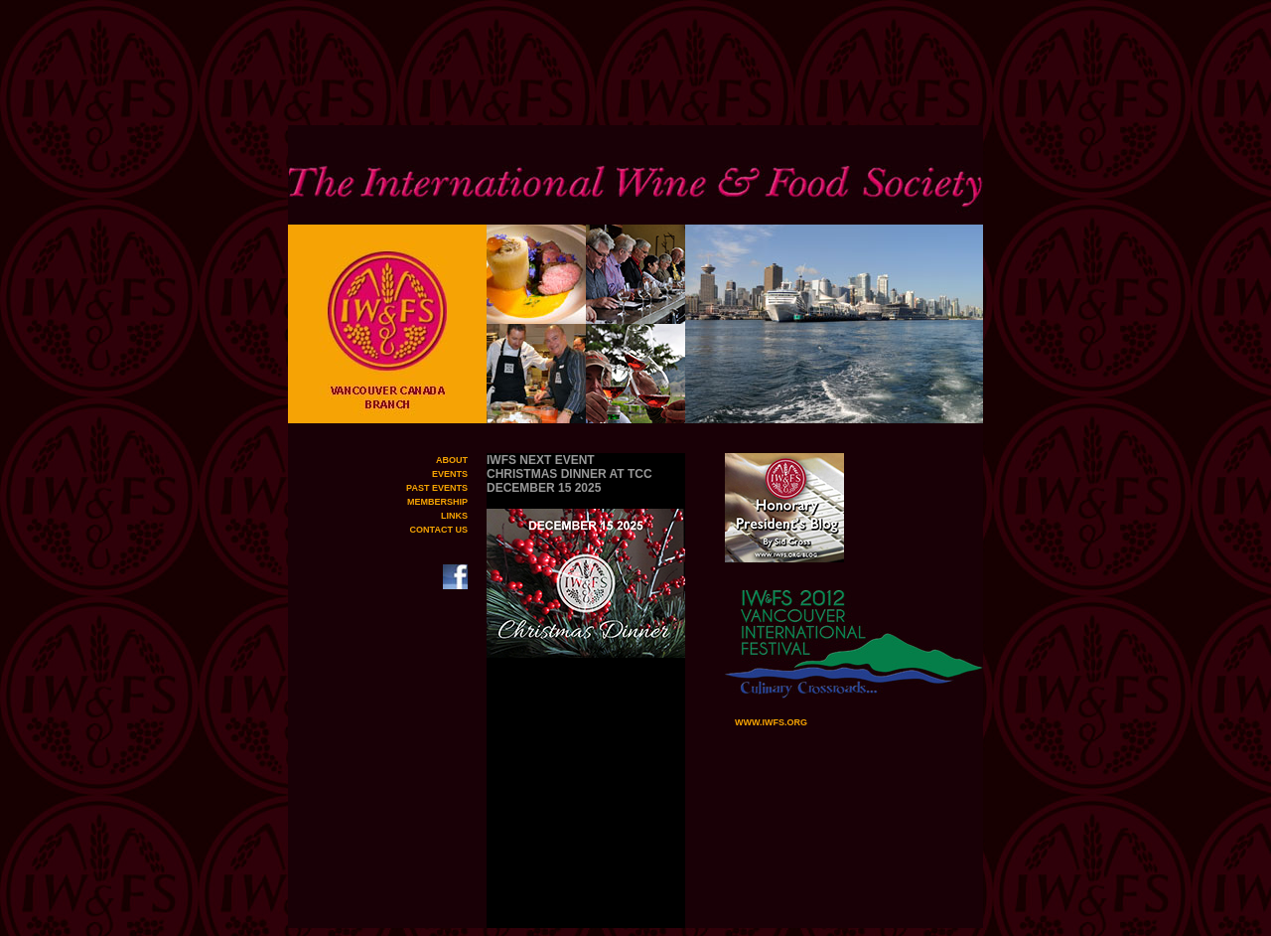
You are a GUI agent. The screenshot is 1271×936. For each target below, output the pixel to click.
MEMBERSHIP (437, 502)
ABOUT (452, 460)
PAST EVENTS (437, 488)
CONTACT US (439, 530)
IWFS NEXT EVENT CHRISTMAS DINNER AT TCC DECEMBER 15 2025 (569, 474)
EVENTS (450, 474)
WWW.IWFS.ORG (766, 722)
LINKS (454, 516)
